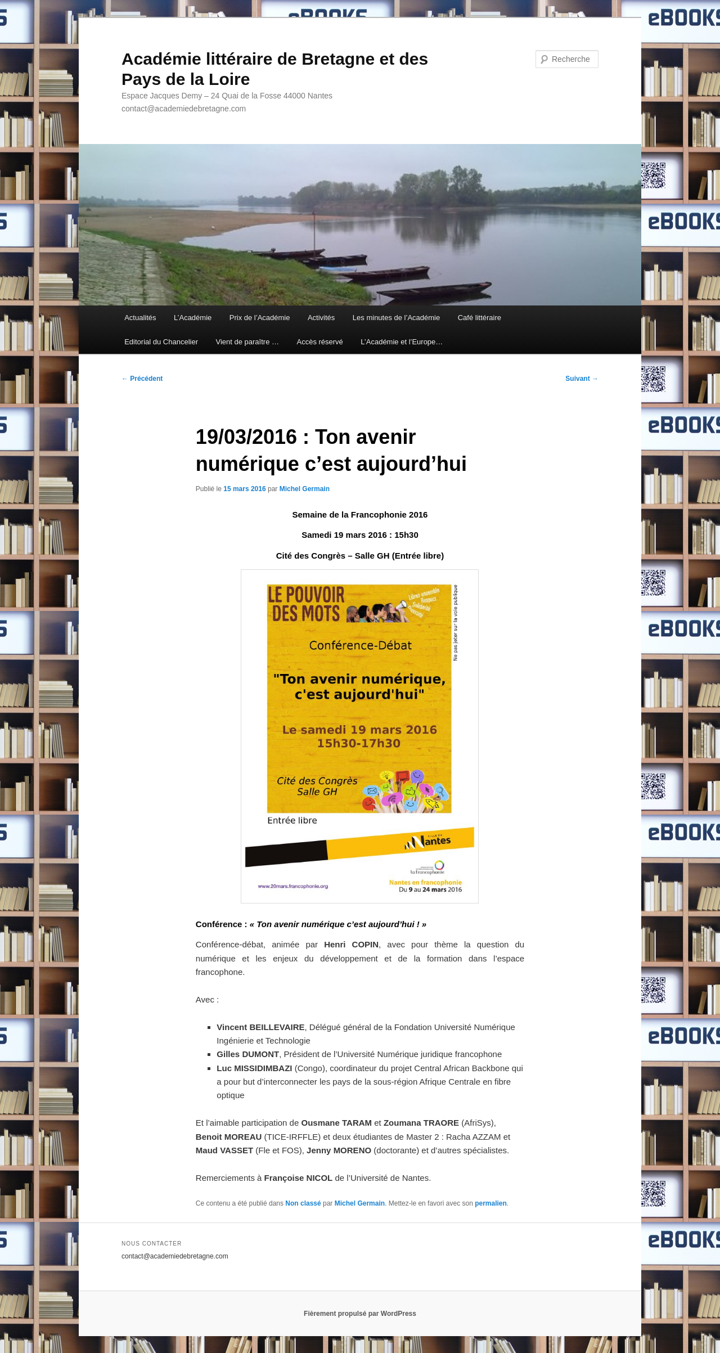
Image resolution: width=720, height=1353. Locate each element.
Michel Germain (305, 489)
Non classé (303, 1203)
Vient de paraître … (247, 342)
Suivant (581, 379)
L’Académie (193, 317)
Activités (321, 317)
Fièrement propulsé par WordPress (360, 1314)
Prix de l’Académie (260, 317)
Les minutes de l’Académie (396, 317)
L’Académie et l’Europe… (402, 342)
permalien (491, 1203)
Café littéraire (479, 317)
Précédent (142, 379)
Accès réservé (319, 342)
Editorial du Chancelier (161, 342)
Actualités (140, 317)
